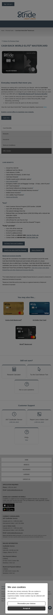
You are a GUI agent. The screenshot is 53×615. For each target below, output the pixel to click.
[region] (26, 598)
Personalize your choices (26, 603)
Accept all (26, 608)
